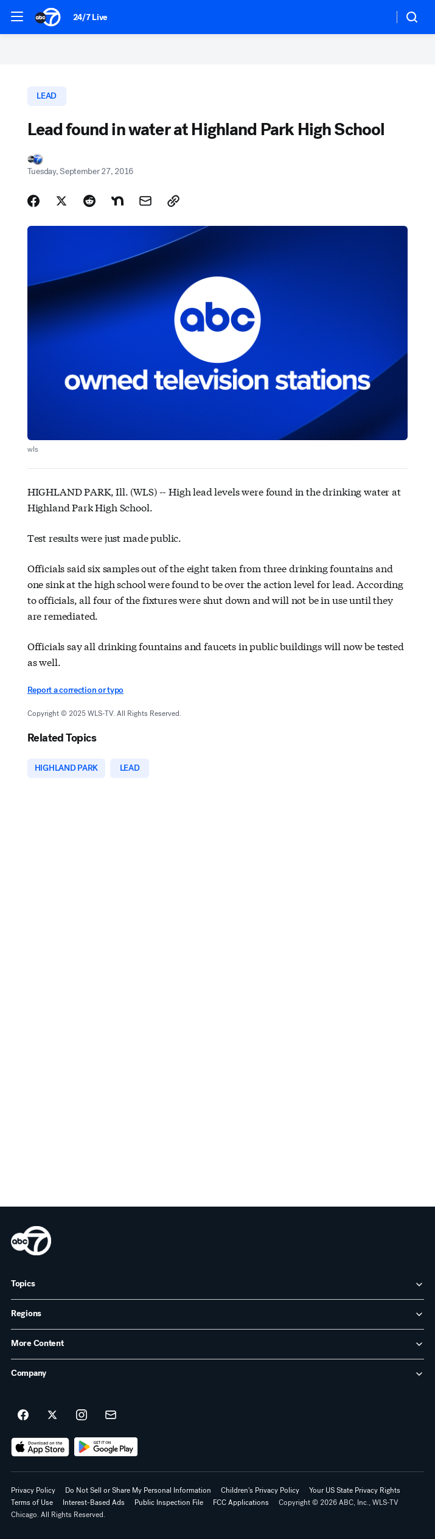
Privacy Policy (33, 1490)
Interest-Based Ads (94, 1502)
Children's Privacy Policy (260, 1490)
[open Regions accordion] (217, 1314)
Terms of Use (32, 1502)
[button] (17, 16)
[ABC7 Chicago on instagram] (81, 1415)
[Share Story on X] (61, 201)
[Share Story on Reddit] (89, 201)
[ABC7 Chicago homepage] (48, 17)
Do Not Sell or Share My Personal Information (138, 1490)
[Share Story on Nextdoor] (117, 201)
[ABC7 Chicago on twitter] (52, 1415)
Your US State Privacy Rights (354, 1490)
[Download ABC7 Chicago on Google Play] (106, 1447)
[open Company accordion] (217, 1374)
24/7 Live (90, 17)
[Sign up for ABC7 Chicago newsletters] (111, 1415)
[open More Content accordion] (217, 1344)
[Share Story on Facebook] (33, 201)
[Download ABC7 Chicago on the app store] (40, 1447)
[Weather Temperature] (374, 17)
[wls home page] (31, 1240)
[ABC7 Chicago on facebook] (23, 1415)
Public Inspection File (168, 1502)
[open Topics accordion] (217, 1284)
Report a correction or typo (75, 690)
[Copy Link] (173, 201)
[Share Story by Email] (145, 201)
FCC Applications (241, 1502)
